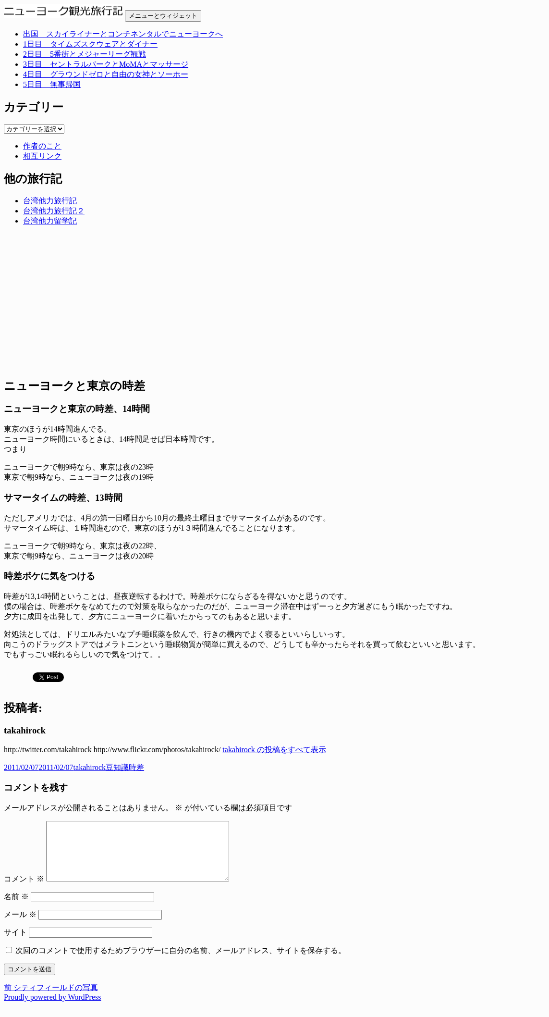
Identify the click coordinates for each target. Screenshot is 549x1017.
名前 (16, 908)
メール (20, 926)
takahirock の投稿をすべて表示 (274, 749)
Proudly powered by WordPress (52, 1009)
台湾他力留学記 (50, 221)
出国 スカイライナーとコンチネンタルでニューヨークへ (123, 34)
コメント (24, 890)
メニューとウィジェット (163, 15)
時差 (136, 767)
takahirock (89, 767)
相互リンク (42, 156)
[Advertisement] (274, 301)
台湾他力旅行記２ (54, 211)
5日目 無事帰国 (52, 84)
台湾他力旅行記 (50, 201)
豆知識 (117, 767)
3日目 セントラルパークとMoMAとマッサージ (105, 64)
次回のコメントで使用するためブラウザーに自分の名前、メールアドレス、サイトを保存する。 (180, 962)
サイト (15, 944)
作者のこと (42, 146)
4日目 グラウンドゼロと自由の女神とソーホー (105, 74)
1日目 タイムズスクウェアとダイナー (90, 44)
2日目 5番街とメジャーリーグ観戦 (84, 54)
